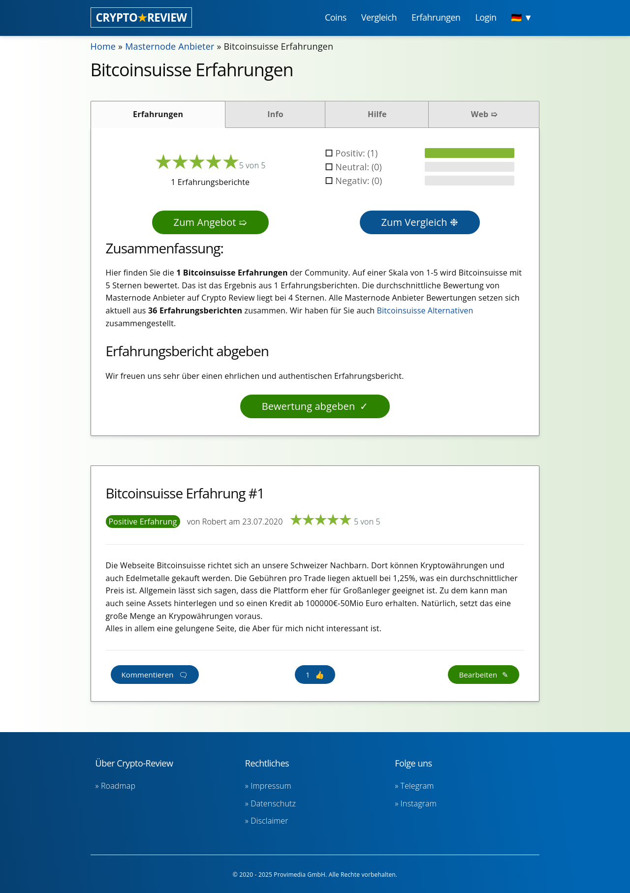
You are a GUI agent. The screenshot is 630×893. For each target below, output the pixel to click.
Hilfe (377, 114)
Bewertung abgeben (308, 406)
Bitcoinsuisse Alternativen (425, 310)
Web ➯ (484, 114)
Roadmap (118, 785)
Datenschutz (273, 803)
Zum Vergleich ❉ (419, 222)
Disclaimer (269, 820)
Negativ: (353, 180)
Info (275, 114)
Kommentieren (148, 674)
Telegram (417, 785)
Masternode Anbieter (169, 46)
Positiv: (351, 153)
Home (103, 46)
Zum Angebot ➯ (210, 222)
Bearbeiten (478, 674)
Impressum (271, 785)
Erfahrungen (158, 114)
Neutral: (353, 167)
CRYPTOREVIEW (141, 17)
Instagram (419, 803)
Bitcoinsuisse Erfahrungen (279, 46)
